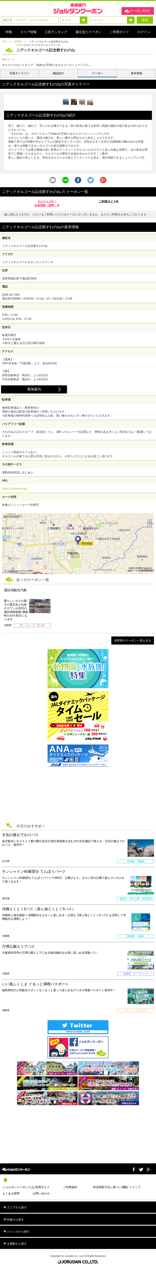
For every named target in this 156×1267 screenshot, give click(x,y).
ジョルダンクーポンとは (17, 1187)
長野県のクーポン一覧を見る (132, 640)
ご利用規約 (70, 1187)
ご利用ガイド (41, 1187)
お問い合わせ (41, 1193)
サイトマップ (131, 1187)
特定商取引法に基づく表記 (108, 1187)
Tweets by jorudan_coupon (78, 1032)
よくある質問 (11, 1193)
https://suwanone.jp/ (14, 488)
